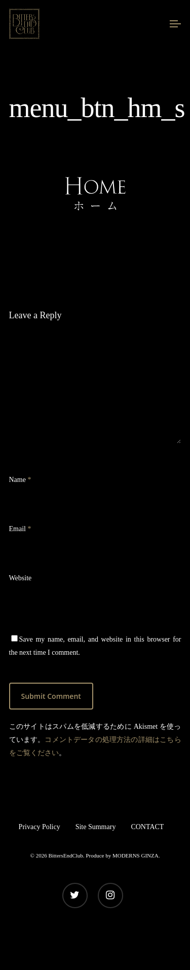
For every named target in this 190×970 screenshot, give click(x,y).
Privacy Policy (39, 827)
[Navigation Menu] (175, 24)
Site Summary (95, 827)
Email (20, 529)
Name (20, 479)
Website (20, 578)
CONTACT (147, 827)
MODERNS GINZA (135, 855)
